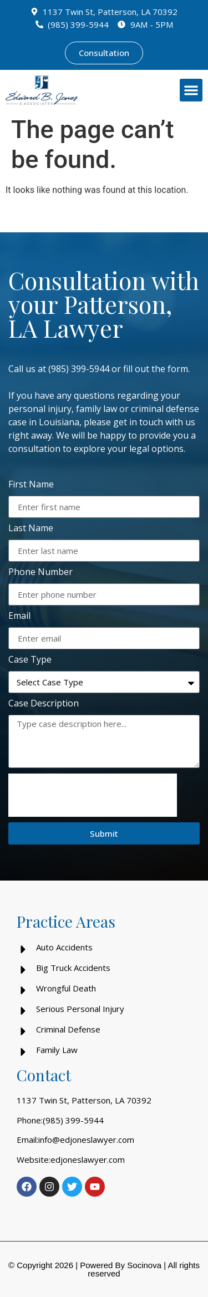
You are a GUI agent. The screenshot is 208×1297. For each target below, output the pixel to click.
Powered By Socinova (120, 1265)
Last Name (30, 528)
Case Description (43, 704)
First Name (31, 485)
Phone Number (40, 572)
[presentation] (92, 795)
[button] (191, 90)
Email (19, 616)
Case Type (30, 660)
